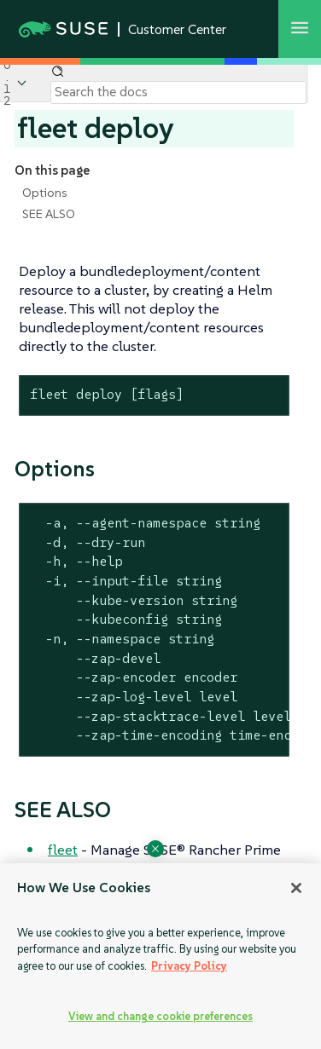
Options (44, 192)
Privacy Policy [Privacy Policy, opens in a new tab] (189, 966)
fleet (63, 849)
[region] (160, 956)
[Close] (296, 888)
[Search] (178, 92)
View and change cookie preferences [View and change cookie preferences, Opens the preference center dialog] (160, 1016)
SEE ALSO (48, 214)
